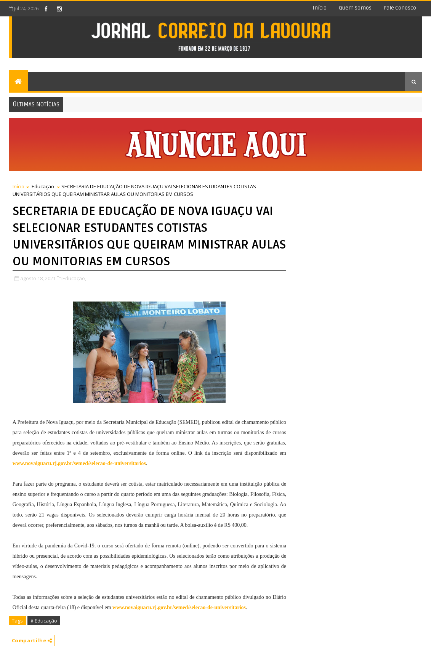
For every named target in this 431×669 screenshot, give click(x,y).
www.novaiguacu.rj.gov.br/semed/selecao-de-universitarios (79, 463)
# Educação (43, 620)
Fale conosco (400, 8)
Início (319, 8)
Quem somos (355, 8)
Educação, (74, 278)
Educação (43, 186)
